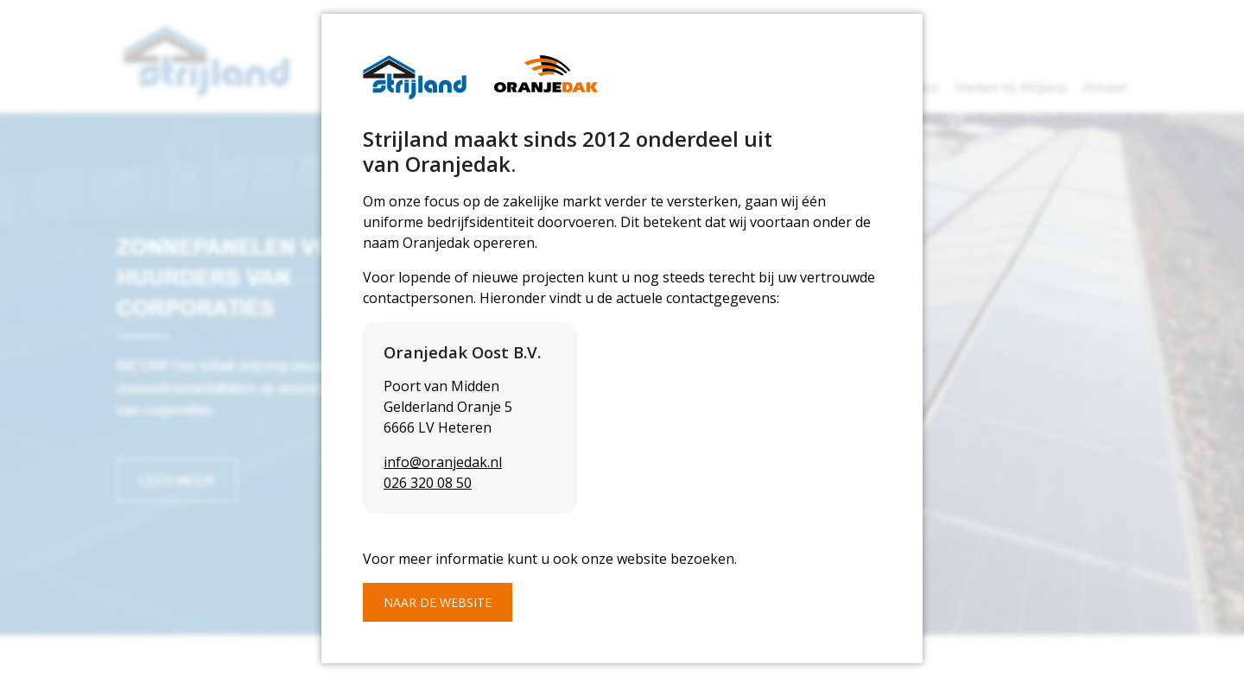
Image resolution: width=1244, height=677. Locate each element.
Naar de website (438, 602)
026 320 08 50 (428, 482)
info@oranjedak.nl (443, 461)
